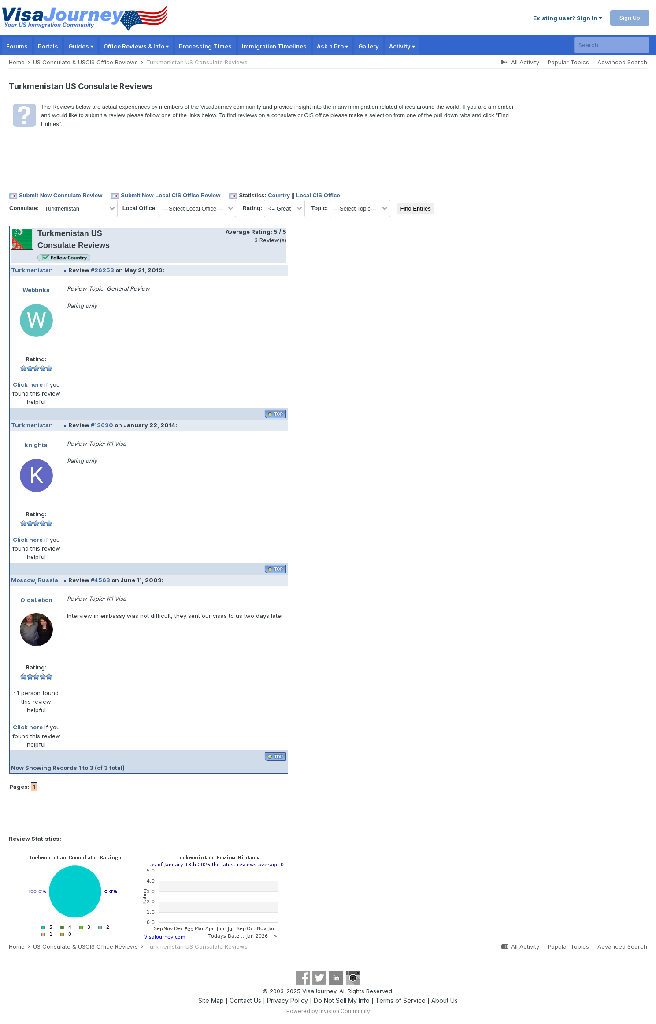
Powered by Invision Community (328, 1011)
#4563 (100, 580)
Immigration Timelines (274, 46)
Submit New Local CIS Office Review (170, 195)
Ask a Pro (332, 46)
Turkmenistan (32, 270)
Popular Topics (568, 62)
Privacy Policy (287, 1000)
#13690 (102, 425)
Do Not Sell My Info (342, 1000)
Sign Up (629, 17)
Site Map (211, 1000)
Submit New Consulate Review (60, 195)
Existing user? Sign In (567, 18)
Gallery (368, 46)
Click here (28, 384)
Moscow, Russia (34, 580)
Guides (80, 46)
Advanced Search (622, 62)
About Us (444, 1000)
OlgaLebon (36, 599)
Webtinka (36, 289)
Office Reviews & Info (136, 46)
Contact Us (245, 1000)
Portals (48, 46)
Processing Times (205, 46)
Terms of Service (400, 1000)
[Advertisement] (472, 262)
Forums (17, 46)
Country (279, 195)
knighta (36, 444)
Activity (402, 46)
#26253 (102, 270)
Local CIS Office (318, 195)
